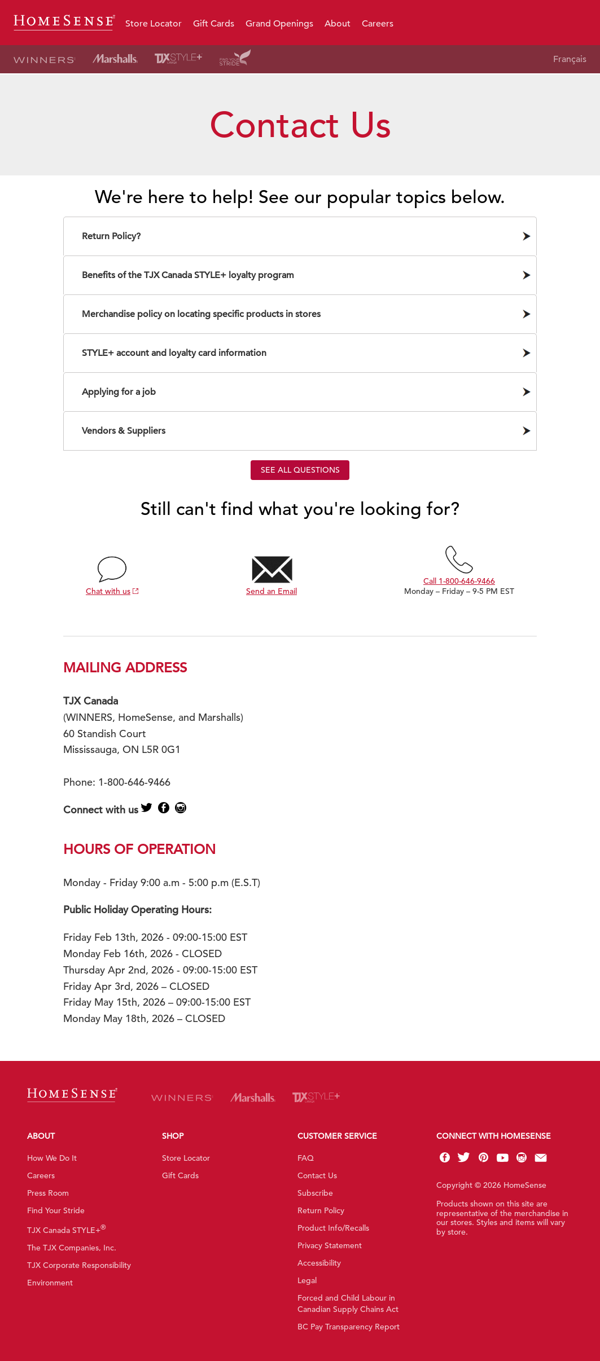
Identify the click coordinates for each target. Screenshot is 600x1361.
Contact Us (317, 1175)
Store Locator (153, 23)
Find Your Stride (56, 1210)
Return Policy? (111, 236)
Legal (307, 1280)
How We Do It (52, 1158)
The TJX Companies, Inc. (71, 1248)
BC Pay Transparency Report (348, 1327)
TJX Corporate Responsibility (79, 1265)
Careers (377, 23)
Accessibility (319, 1263)
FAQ (305, 1158)
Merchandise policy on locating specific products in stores (201, 314)
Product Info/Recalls (333, 1228)
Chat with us (108, 591)
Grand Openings (279, 23)
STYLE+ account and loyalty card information (174, 353)
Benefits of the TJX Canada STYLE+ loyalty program (188, 275)
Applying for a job (119, 392)
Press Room (48, 1193)
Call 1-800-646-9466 (459, 581)
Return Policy (320, 1210)
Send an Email (271, 591)
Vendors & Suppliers (123, 431)
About (338, 23)
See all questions (300, 470)
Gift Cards (213, 23)
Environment (50, 1283)
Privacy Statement (329, 1245)
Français (569, 59)
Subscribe (315, 1193)
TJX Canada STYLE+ (66, 1230)
